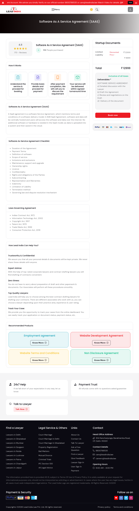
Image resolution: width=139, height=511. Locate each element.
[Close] (136, 3)
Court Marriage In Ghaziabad (51, 443)
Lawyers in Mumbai (14, 443)
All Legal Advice (46, 467)
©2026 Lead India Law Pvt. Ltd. (31, 507)
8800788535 (100, 450)
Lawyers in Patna (13, 459)
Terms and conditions (123, 507)
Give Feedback (78, 458)
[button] (97, 9)
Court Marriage (45, 434)
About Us (75, 434)
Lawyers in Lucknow (15, 455)
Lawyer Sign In (77, 462)
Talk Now (22, 409)
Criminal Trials (45, 459)
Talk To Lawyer (77, 443)
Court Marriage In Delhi (49, 439)
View (130, 2)
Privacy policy (104, 507)
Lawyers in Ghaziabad (16, 439)
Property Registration (48, 447)
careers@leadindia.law (104, 458)
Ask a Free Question (75, 448)
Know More (39, 342)
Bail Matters (44, 451)
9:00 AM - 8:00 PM (103, 468)
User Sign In (76, 466)
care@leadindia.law (103, 454)
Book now (113, 115)
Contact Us (76, 439)
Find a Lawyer (77, 454)
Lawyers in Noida (13, 451)
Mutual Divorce (45, 455)
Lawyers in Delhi (13, 434)
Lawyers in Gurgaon (15, 447)
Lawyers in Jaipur (14, 467)
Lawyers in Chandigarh (16, 463)
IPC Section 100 (46, 463)
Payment (75, 470)
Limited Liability (99, 53)
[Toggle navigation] (56, 9)
